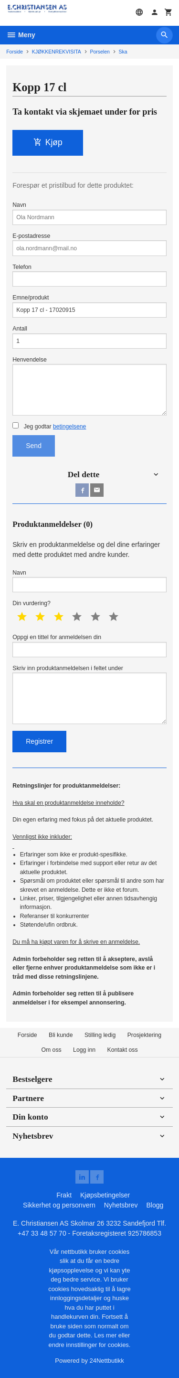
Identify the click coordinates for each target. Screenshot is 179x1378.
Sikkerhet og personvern (59, 1205)
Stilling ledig (100, 1035)
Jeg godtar (49, 426)
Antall (89, 337)
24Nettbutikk (107, 1360)
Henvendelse (89, 386)
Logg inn (84, 1050)
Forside (14, 51)
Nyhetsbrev (121, 1205)
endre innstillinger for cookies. (90, 1344)
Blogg (154, 1205)
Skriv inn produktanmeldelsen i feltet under (89, 694)
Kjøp (48, 142)
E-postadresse (89, 244)
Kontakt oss (122, 1050)
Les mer (106, 1335)
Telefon (89, 275)
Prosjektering (144, 1035)
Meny (20, 35)
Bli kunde (61, 1035)
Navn (89, 213)
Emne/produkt (89, 306)
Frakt (64, 1195)
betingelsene (69, 426)
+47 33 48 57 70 (42, 1233)
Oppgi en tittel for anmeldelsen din (89, 645)
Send (34, 445)
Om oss (51, 1050)
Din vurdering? (31, 603)
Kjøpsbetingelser (105, 1195)
